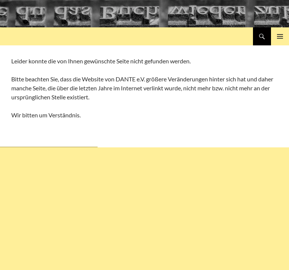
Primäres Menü (280, 36)
